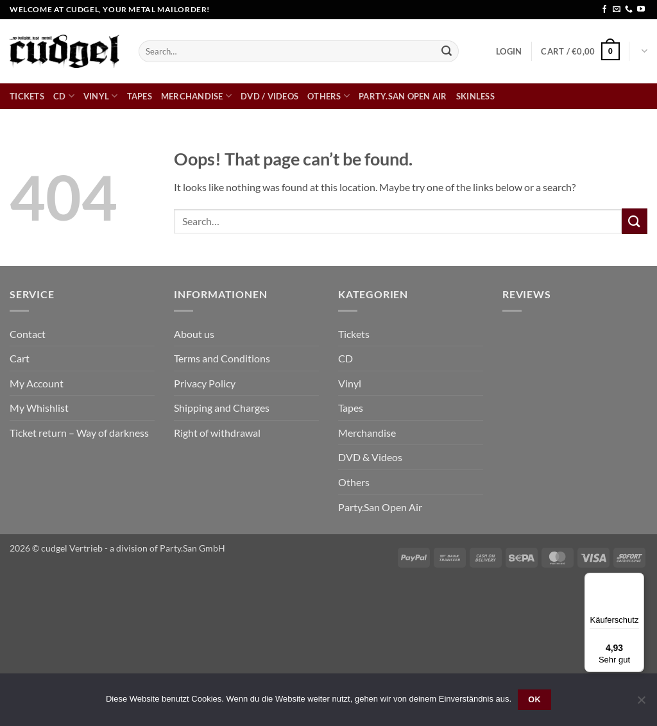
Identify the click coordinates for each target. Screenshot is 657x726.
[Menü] (636, 580)
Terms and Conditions (222, 358)
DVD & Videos (370, 457)
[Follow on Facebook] (604, 9)
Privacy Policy (204, 383)
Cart (20, 358)
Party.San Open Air (403, 96)
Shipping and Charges (221, 407)
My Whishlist (39, 407)
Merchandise (196, 96)
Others (328, 96)
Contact (28, 334)
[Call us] (629, 9)
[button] (509, 51)
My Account (37, 383)
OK (534, 699)
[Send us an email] (616, 9)
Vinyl (100, 96)
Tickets (27, 96)
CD (63, 96)
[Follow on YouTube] (641, 9)
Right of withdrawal (217, 432)
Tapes (139, 96)
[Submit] (446, 51)
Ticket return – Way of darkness (79, 432)
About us (194, 334)
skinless (475, 96)
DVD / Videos (269, 96)
